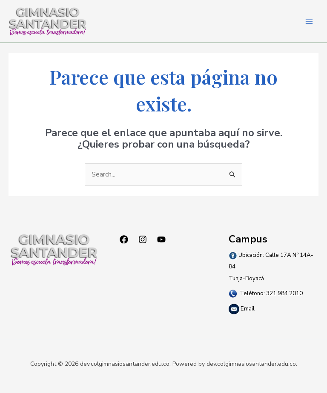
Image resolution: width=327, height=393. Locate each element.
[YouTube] (161, 239)
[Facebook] (124, 239)
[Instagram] (142, 239)
